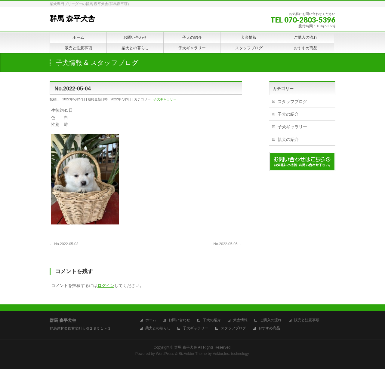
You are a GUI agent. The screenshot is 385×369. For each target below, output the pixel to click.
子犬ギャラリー (165, 99)
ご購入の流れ (271, 320)
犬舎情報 (240, 320)
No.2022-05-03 (64, 244)
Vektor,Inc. (221, 354)
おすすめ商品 (269, 328)
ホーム (150, 320)
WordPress (165, 354)
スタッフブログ (292, 101)
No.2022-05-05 (228, 244)
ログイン (105, 285)
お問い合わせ (179, 320)
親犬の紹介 (288, 139)
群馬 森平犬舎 (72, 18)
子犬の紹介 (288, 114)
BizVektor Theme (193, 354)
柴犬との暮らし (158, 328)
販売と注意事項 (306, 320)
